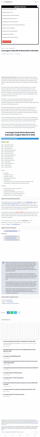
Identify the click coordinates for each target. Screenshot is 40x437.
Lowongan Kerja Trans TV (7, 12)
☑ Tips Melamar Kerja (10, 238)
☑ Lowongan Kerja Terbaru (11, 240)
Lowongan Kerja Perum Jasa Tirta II (9, 18)
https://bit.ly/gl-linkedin (13, 203)
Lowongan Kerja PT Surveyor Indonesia (10, 15)
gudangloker (9, 300)
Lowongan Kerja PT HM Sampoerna (9, 31)
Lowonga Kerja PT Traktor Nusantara (10, 21)
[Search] (38, 2)
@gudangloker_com (30, 202)
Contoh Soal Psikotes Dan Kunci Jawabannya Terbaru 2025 (19, 341)
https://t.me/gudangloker (13, 224)
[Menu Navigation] (2, 2)
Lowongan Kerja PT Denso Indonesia (10, 37)
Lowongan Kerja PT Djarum (8, 34)
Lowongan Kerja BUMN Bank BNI (9, 9)
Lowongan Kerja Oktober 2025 (10, 432)
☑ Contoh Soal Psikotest (11, 236)
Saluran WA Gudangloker (13, 303)
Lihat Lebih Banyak (7, 41)
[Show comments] (34, 435)
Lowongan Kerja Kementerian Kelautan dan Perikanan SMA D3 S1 (20, 368)
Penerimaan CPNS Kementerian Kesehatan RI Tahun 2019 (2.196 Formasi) (20, 383)
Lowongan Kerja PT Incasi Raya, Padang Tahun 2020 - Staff (19, 389)
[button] (36, 1)
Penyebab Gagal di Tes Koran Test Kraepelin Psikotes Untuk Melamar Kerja (19, 350)
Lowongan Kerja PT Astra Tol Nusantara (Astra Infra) (13, 24)
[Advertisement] (20, 66)
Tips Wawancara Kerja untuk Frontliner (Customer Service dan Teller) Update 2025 (20, 361)
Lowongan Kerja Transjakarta (8, 28)
